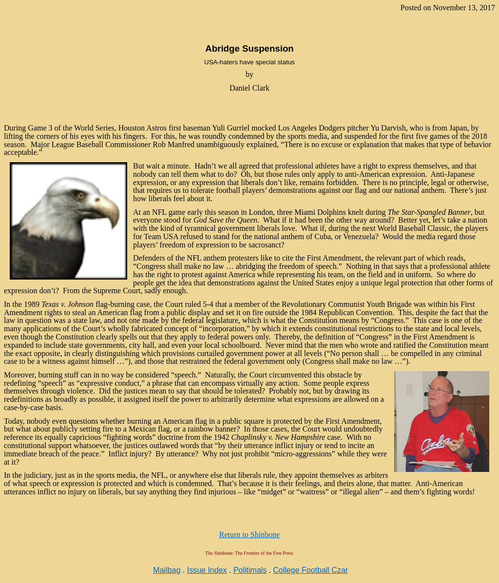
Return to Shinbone (249, 534)
